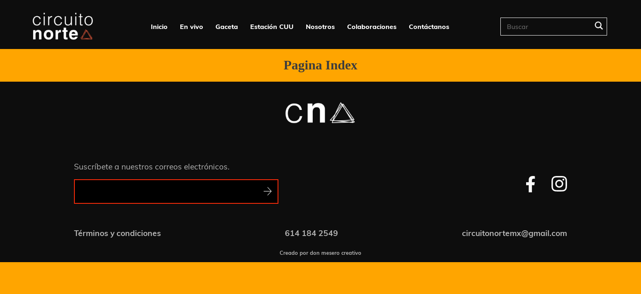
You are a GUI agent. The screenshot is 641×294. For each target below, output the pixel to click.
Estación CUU (272, 26)
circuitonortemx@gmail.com (514, 233)
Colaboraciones (372, 26)
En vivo (191, 26)
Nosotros (320, 26)
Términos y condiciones (117, 233)
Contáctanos (429, 26)
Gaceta (226, 26)
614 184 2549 (311, 233)
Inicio (159, 26)
